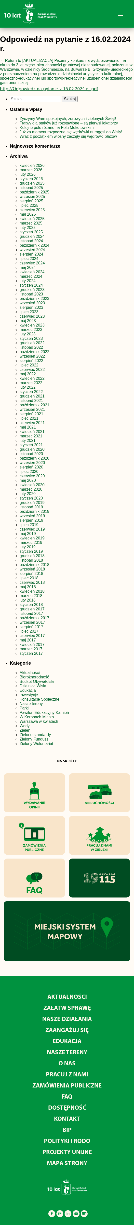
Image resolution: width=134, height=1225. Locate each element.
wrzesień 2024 (32, 250)
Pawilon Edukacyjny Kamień (44, 712)
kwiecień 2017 (32, 644)
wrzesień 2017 (32, 622)
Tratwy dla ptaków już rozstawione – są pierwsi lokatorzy (69, 123)
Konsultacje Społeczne (39, 699)
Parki (24, 708)
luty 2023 (28, 334)
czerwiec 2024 (32, 263)
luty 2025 (28, 227)
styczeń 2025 (31, 232)
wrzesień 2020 (32, 463)
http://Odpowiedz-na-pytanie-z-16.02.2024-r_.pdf (49, 88)
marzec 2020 (31, 489)
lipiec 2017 (29, 631)
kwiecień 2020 (32, 485)
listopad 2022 (31, 347)
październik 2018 (34, 565)
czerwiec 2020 (32, 476)
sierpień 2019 (31, 520)
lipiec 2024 (29, 259)
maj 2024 (28, 267)
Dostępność (67, 1107)
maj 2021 (28, 427)
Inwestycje (29, 695)
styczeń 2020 (31, 498)
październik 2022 (34, 352)
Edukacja (28, 690)
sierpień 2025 (31, 201)
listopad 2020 (31, 454)
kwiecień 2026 (32, 165)
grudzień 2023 (32, 290)
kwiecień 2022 (32, 378)
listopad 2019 (31, 507)
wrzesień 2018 (32, 569)
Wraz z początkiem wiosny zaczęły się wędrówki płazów (68, 136)
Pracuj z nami (67, 1074)
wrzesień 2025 (32, 196)
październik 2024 (34, 245)
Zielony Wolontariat (36, 744)
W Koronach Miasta (37, 717)
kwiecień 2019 (32, 538)
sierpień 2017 (31, 627)
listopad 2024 (31, 241)
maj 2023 (28, 321)
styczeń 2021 (31, 445)
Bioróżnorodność (34, 677)
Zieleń (25, 730)
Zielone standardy (35, 735)
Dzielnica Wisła (33, 686)
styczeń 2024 (31, 285)
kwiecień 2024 (32, 272)
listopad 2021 (31, 400)
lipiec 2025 (29, 205)
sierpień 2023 (31, 307)
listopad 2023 (31, 294)
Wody (25, 726)
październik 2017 (34, 618)
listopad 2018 (31, 560)
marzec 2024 (31, 276)
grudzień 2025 (32, 183)
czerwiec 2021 (32, 423)
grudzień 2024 (32, 236)
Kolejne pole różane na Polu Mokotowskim (57, 127)
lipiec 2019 (29, 525)
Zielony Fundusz (34, 739)
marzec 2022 (31, 383)
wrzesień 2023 (32, 303)
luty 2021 (28, 440)
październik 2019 (34, 511)
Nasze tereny (31, 704)
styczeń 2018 (31, 605)
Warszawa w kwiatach (39, 721)
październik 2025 (34, 192)
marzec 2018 (31, 596)
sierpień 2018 (31, 573)
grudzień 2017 (32, 609)
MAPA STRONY (67, 1163)
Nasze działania (67, 1018)
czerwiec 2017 (32, 636)
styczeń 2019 (31, 551)
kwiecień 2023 (32, 325)
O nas (67, 1063)
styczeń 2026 (31, 179)
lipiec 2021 (29, 418)
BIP (67, 1129)
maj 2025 (28, 214)
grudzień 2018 (32, 556)
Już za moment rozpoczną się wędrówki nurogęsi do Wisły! (71, 132)
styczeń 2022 (31, 392)
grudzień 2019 (32, 502)
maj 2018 (28, 587)
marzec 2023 (31, 330)
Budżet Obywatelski (37, 681)
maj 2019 (28, 534)
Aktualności (30, 673)
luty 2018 (28, 600)
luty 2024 (28, 281)
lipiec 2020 (29, 471)
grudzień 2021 (32, 396)
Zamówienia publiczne (67, 1085)
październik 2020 (34, 458)
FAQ (67, 1096)
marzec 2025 (31, 223)
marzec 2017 (31, 649)
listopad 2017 (31, 613)
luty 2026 (28, 174)
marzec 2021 (31, 436)
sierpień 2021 (31, 414)
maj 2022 (28, 374)
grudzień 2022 (32, 343)
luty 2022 (28, 387)
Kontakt (67, 1118)
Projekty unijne (67, 1152)
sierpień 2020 (31, 467)
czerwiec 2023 (32, 316)
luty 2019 (28, 547)
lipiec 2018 (29, 578)
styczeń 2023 (31, 338)
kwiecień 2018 (32, 591)
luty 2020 (28, 494)
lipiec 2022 (29, 365)
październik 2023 (34, 298)
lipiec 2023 (29, 312)
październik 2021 (34, 405)
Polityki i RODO (67, 1140)
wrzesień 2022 (32, 356)
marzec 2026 (31, 170)
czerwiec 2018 (32, 582)
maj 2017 (28, 640)
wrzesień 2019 (32, 516)
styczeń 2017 (31, 653)
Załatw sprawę (67, 1007)
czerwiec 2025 (32, 210)
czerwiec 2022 (32, 369)
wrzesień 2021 (32, 409)
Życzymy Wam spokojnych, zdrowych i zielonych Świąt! (68, 119)
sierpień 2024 (31, 254)
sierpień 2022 (31, 361)
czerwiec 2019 (32, 529)
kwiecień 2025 (32, 219)
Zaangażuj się (67, 1030)
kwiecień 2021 (32, 432)
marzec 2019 (31, 542)
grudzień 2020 (32, 449)
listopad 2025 (31, 188)
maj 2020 (28, 480)
